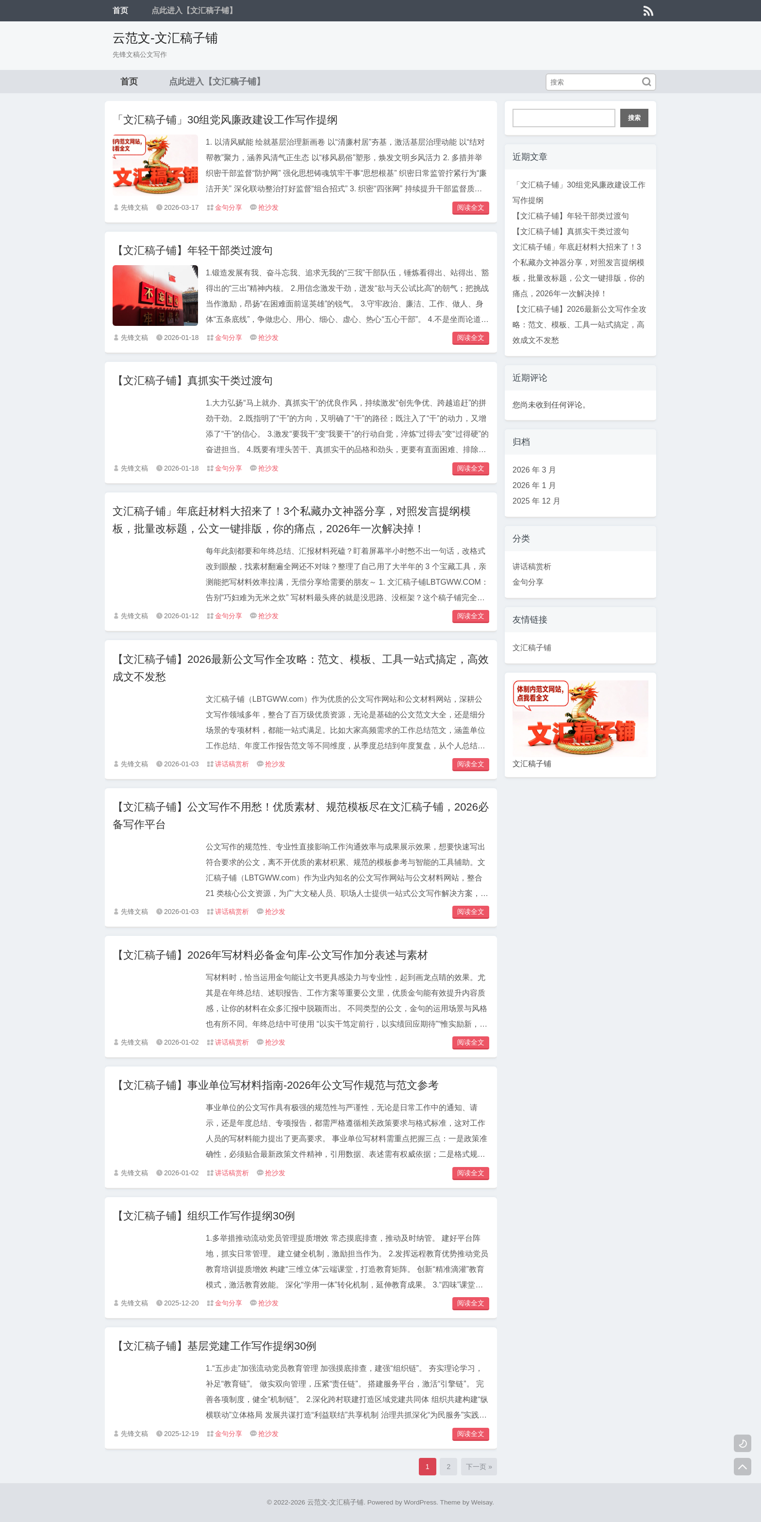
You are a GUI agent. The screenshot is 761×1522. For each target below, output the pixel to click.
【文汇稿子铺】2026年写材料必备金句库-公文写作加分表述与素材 (270, 955)
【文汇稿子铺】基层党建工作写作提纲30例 (214, 1346)
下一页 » (479, 1467)
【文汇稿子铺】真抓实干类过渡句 (193, 380)
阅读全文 (470, 207)
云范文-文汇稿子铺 (165, 38)
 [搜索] (646, 82)
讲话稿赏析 (232, 764)
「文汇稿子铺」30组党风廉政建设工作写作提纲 (225, 120)
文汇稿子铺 (532, 647)
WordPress (420, 1502)
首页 (120, 10)
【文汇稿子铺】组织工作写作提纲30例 (204, 1216)
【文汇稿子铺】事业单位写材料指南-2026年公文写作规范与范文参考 (276, 1085)
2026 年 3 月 (534, 470)
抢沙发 (268, 207)
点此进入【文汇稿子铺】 (194, 10)
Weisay (481, 1502)
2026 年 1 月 (534, 485)
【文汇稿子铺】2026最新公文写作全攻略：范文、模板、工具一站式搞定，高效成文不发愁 (579, 324)
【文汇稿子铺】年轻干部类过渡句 (193, 250)
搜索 (634, 117)
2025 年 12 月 (537, 501)
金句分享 (228, 207)
